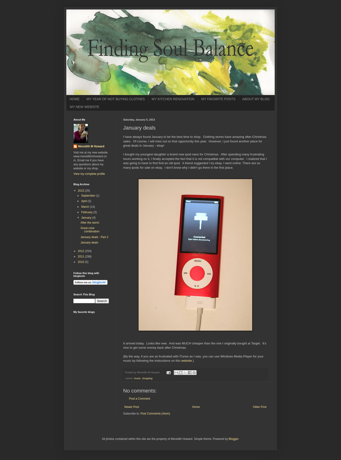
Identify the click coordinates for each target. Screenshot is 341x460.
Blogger (233, 439)
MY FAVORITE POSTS (218, 99)
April (84, 201)
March (85, 206)
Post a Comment (139, 398)
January (86, 217)
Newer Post (131, 407)
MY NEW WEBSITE (84, 107)
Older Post (259, 407)
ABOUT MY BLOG (255, 99)
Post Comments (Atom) (155, 413)
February (87, 212)
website (186, 360)
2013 (81, 190)
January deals (89, 242)
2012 (81, 251)
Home (196, 407)
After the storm (90, 222)
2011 (81, 256)
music (137, 378)
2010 (81, 262)
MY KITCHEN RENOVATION (173, 99)
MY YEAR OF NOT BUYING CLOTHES (115, 99)
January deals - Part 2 (94, 237)
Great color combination (90, 229)
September (88, 195)
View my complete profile (89, 174)
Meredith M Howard (91, 146)
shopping (147, 378)
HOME (75, 99)
